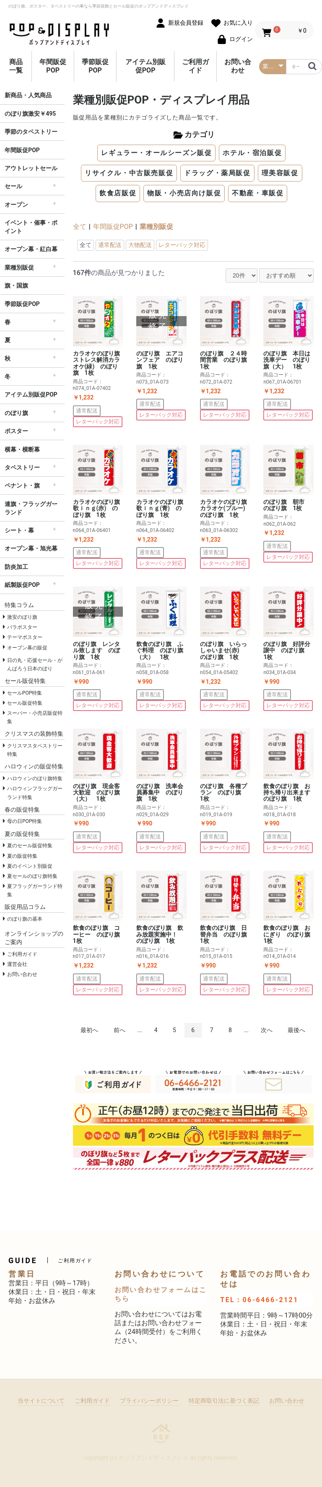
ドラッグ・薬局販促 (217, 173)
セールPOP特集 (24, 693)
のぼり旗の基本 (24, 919)
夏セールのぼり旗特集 (32, 876)
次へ (267, 1030)
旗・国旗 (16, 285)
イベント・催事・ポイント (31, 226)
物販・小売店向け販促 (184, 193)
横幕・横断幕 (22, 449)
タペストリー (22, 467)
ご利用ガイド (195, 66)
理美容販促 (280, 173)
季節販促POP (95, 66)
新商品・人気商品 (28, 95)
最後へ (296, 1030)
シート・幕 (19, 530)
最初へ (89, 1030)
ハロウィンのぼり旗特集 (34, 778)
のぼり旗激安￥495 (30, 113)
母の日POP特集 (24, 821)
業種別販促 (19, 267)
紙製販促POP (22, 584)
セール (13, 186)
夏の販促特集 (22, 856)
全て (79, 227)
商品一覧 (16, 66)
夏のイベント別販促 (29, 866)
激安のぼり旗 (22, 617)
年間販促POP (52, 66)
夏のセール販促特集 (29, 846)
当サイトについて (41, 1400)
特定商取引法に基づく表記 (224, 1400)
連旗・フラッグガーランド (31, 508)
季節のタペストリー (31, 131)
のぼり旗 (16, 413)
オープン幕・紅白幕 (31, 249)
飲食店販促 (117, 193)
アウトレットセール (31, 168)
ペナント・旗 (22, 485)
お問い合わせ (237, 66)
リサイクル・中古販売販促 (129, 173)
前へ (119, 1030)
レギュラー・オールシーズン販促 (156, 153)
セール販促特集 (24, 703)
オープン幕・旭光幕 (31, 548)
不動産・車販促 (257, 193)
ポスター (16, 431)
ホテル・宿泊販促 (252, 153)
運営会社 (17, 964)
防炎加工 (16, 566)
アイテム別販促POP (145, 66)
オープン (16, 204)
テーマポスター (24, 637)
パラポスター (22, 627)
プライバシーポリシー (149, 1400)
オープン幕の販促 (27, 648)
